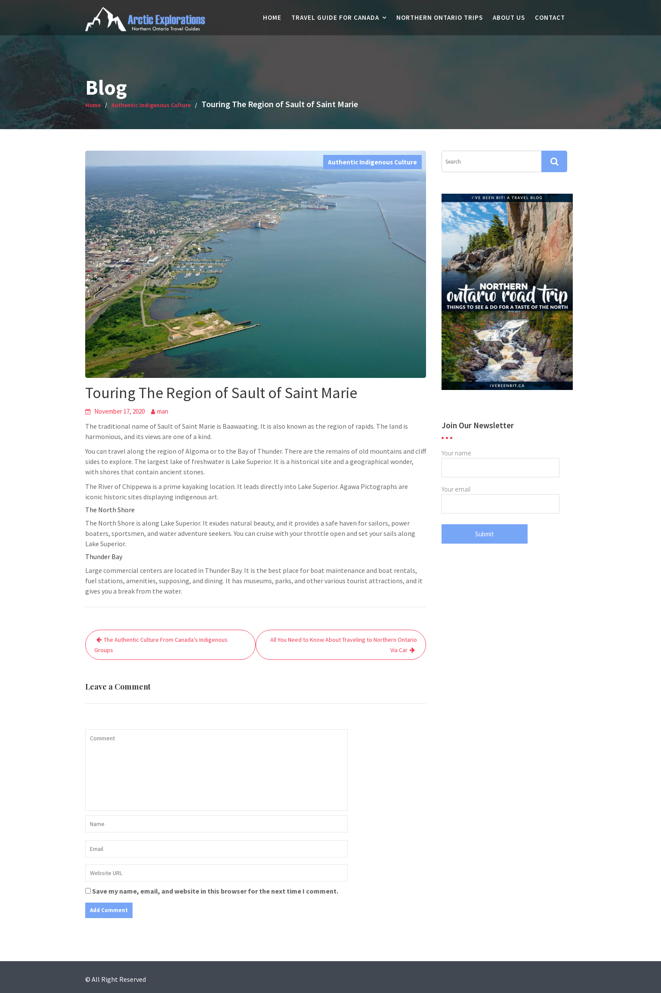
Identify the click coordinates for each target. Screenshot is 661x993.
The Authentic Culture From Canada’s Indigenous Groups (161, 645)
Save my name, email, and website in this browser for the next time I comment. (215, 891)
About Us (509, 17)
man (162, 411)
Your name (500, 460)
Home (272, 17)
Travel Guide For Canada (335, 17)
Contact (550, 17)
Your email (500, 496)
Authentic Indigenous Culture (372, 162)
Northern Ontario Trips (439, 17)
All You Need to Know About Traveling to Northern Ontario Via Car (343, 645)
